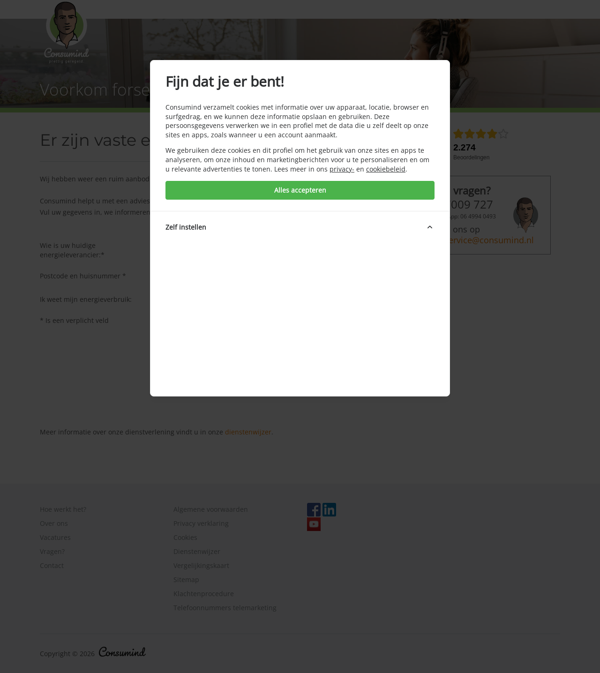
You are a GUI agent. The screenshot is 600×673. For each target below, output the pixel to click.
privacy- (342, 169)
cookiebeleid (385, 169)
